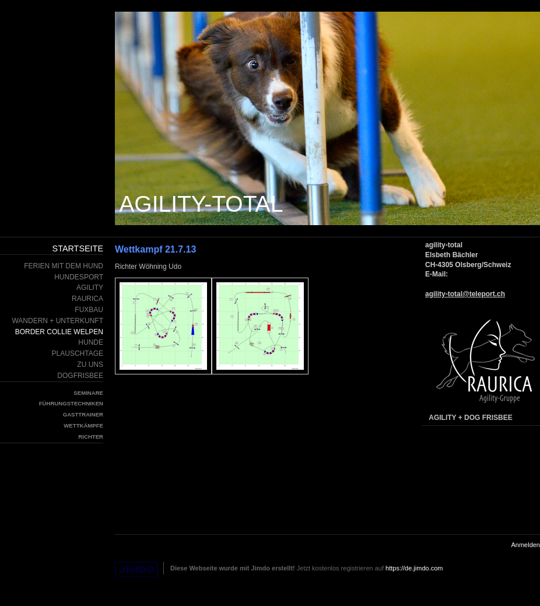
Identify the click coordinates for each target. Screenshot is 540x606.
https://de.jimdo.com (414, 568)
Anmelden (525, 544)
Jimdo (136, 569)
